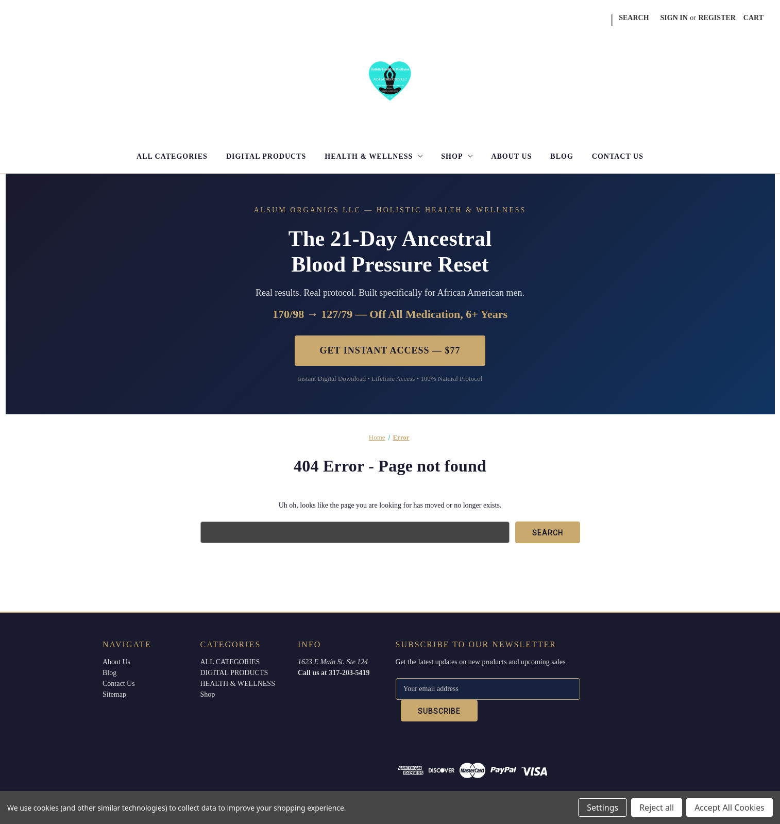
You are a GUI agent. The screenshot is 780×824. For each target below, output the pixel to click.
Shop (456, 156)
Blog (561, 156)
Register (717, 18)
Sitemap (114, 694)
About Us (511, 156)
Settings (602, 807)
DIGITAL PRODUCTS (266, 156)
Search (634, 18)
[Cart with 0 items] (753, 17)
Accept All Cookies (729, 807)
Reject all (656, 807)
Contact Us (617, 156)
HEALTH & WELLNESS (373, 156)
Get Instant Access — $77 (389, 350)
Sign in (674, 18)
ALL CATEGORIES (172, 156)
